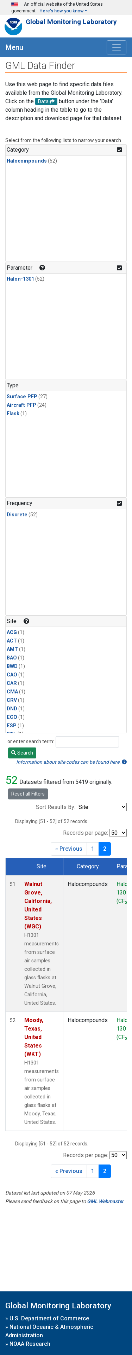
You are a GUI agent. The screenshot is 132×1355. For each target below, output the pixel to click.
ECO (12, 717)
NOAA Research (30, 1344)
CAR (12, 683)
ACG (12, 632)
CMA (12, 692)
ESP (12, 726)
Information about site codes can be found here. (71, 762)
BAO (12, 658)
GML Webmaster (105, 1201)
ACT (12, 641)
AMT (12, 649)
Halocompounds (27, 161)
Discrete (17, 515)
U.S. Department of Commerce (49, 1318)
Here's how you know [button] (61, 10)
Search (22, 753)
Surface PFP (22, 397)
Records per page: (85, 832)
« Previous (68, 848)
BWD (12, 666)
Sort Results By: (55, 807)
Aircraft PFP (21, 405)
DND (12, 709)
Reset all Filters (28, 794)
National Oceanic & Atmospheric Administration (49, 1331)
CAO (12, 675)
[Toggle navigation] (116, 47)
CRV (12, 700)
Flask (13, 414)
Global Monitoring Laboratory (71, 22)
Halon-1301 (20, 279)
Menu (14, 47)
